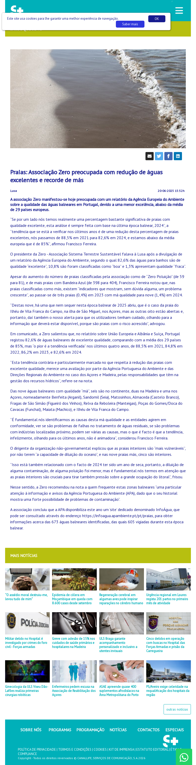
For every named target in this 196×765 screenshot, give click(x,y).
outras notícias (177, 709)
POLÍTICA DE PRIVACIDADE (37, 749)
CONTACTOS (149, 729)
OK (157, 19)
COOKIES (100, 749)
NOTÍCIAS (118, 729)
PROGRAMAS (59, 729)
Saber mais (130, 24)
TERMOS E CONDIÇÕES (74, 749)
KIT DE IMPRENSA (121, 749)
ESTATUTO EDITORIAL (152, 749)
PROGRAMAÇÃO (90, 729)
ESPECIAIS (174, 729)
